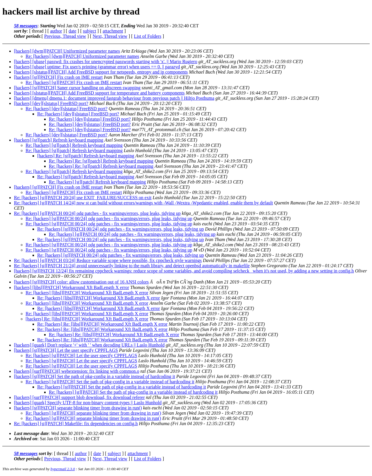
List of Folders (147, 36)
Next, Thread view (110, 36)
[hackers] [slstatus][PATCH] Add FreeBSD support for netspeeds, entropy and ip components (101, 71)
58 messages (25, 25)
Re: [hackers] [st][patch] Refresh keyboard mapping (74, 145)
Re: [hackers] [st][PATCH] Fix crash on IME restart (74, 82)
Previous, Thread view (65, 36)
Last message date (31, 433)
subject (89, 30)
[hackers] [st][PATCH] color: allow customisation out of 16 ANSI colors (81, 281)
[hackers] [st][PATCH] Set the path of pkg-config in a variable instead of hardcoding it (94, 376)
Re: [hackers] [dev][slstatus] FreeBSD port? (67, 108)
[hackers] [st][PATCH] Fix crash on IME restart (58, 77)
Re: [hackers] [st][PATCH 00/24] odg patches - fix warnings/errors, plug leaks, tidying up (97, 213)
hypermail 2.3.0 (63, 469)
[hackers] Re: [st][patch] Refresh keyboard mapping (85, 155)
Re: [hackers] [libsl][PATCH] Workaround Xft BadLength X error (87, 292)
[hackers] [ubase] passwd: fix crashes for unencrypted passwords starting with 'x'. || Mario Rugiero (105, 61)
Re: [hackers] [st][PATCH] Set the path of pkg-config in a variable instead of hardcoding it (110, 381)
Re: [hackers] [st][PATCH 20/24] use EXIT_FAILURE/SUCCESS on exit (82, 197)
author (56, 30)
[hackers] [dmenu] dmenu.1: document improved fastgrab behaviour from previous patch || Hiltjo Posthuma (114, 98)
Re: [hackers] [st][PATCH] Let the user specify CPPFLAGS (81, 355)
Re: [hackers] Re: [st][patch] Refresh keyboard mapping (101, 160)
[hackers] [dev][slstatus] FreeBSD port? (51, 103)
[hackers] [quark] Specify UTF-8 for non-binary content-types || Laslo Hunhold (88, 402)
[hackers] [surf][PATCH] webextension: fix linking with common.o (76, 371)
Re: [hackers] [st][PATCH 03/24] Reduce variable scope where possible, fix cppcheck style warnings (108, 260)
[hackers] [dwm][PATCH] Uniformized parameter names (67, 51)
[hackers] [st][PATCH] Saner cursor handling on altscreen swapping (77, 87)
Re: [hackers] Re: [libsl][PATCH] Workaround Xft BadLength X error (102, 324)
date (72, 30)
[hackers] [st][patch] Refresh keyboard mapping (58, 140)
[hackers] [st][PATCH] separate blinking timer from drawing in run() (78, 407)
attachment (113, 30)
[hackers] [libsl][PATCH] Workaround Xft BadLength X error (71, 287)
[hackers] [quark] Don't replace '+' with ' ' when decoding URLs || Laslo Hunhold (89, 345)
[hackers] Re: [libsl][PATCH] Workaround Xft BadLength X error (87, 318)
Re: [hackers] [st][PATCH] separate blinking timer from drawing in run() (93, 413)
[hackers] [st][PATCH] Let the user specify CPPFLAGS (66, 350)
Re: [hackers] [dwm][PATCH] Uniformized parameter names (82, 56)
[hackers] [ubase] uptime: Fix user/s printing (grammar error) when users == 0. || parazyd (97, 66)
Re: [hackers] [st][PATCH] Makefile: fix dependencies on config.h (76, 423)
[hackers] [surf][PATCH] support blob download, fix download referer (79, 397)
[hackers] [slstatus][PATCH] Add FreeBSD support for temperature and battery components (99, 92)
